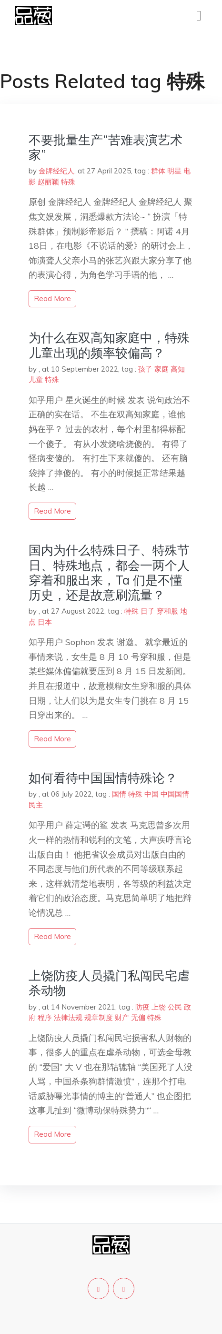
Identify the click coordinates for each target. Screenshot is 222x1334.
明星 (174, 170)
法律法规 (68, 1017)
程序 (45, 1017)
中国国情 (175, 793)
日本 (45, 622)
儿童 (36, 379)
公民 (175, 1006)
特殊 (68, 181)
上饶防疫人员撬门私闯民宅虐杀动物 (109, 983)
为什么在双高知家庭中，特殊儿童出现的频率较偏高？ (109, 345)
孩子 (145, 369)
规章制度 (98, 1017)
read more (52, 298)
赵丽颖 (48, 181)
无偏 (138, 1017)
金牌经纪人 (56, 170)
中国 (151, 793)
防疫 (142, 1006)
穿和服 (167, 611)
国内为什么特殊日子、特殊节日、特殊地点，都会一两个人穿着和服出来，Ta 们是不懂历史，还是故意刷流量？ (109, 572)
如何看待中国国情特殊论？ (103, 778)
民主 (36, 804)
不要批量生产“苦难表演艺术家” (105, 147)
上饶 (158, 1006)
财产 (122, 1017)
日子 (148, 611)
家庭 (161, 369)
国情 (119, 793)
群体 (158, 170)
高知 (178, 369)
